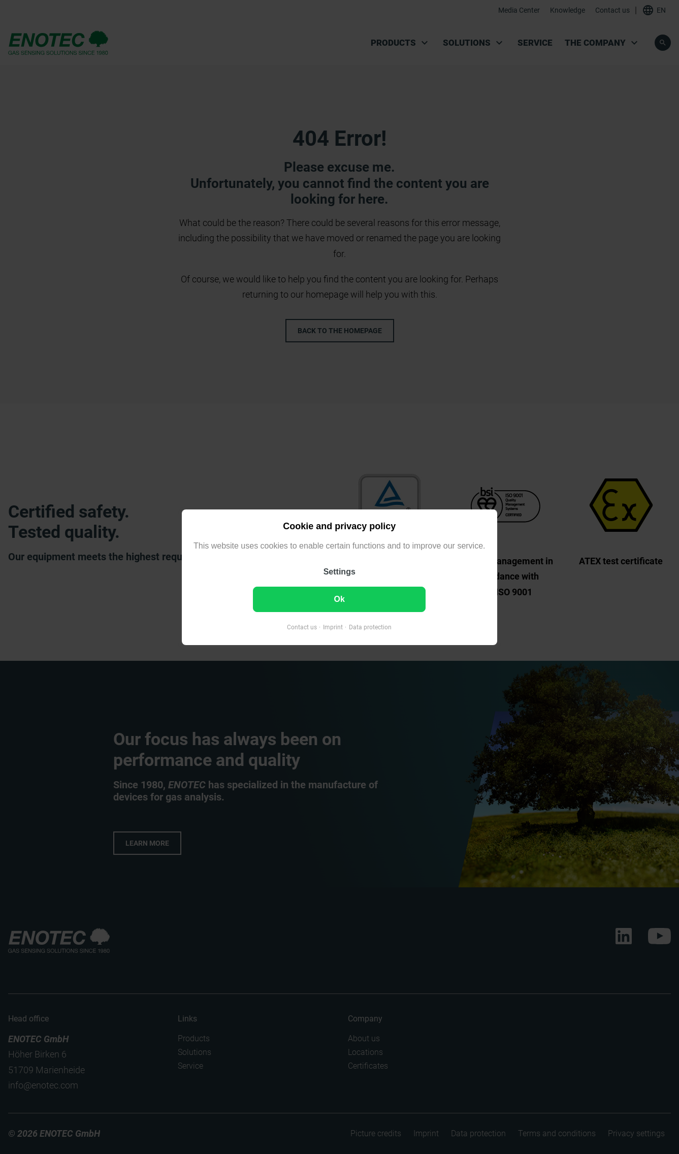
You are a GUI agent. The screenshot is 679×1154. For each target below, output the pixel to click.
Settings (339, 571)
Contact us (302, 626)
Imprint (333, 626)
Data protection (370, 626)
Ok (339, 598)
